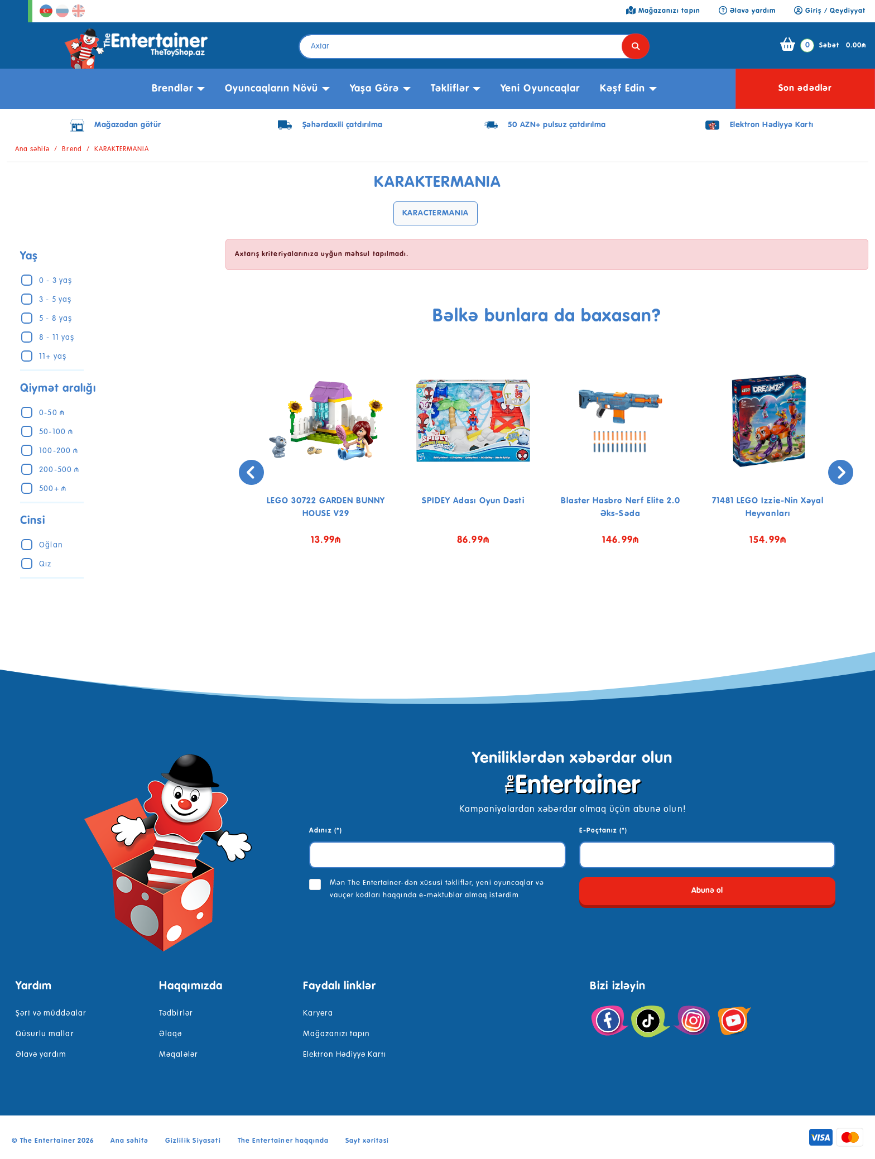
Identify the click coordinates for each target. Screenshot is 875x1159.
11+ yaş (52, 356)
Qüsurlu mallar (45, 1034)
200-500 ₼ (59, 470)
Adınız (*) (325, 831)
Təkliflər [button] (450, 89)
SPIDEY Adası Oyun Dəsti (473, 501)
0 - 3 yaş (55, 281)
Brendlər (172, 89)
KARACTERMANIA (435, 213)
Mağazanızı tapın (337, 1034)
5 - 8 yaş (55, 319)
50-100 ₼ (56, 432)
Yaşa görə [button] (374, 89)
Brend (71, 149)
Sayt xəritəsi (367, 1141)
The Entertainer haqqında (283, 1141)
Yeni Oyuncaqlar (540, 89)
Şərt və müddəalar (51, 1013)
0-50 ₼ (51, 413)
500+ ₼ (52, 489)
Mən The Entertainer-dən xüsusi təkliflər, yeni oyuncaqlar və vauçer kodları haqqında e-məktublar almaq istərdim (437, 889)
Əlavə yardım (41, 1055)
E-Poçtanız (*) (603, 831)
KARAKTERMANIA (122, 149)
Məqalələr (178, 1055)
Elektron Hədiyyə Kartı (345, 1055)
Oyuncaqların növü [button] (272, 89)
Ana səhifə (32, 149)
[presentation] (239, 472)
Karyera (318, 1013)
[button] (538, 599)
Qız (45, 564)
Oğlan (50, 545)
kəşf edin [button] (622, 89)
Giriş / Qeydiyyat (830, 11)
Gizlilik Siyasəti (193, 1141)
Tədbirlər (176, 1013)
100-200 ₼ (58, 451)
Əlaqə (170, 1034)
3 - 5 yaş (55, 300)
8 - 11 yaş (56, 338)
